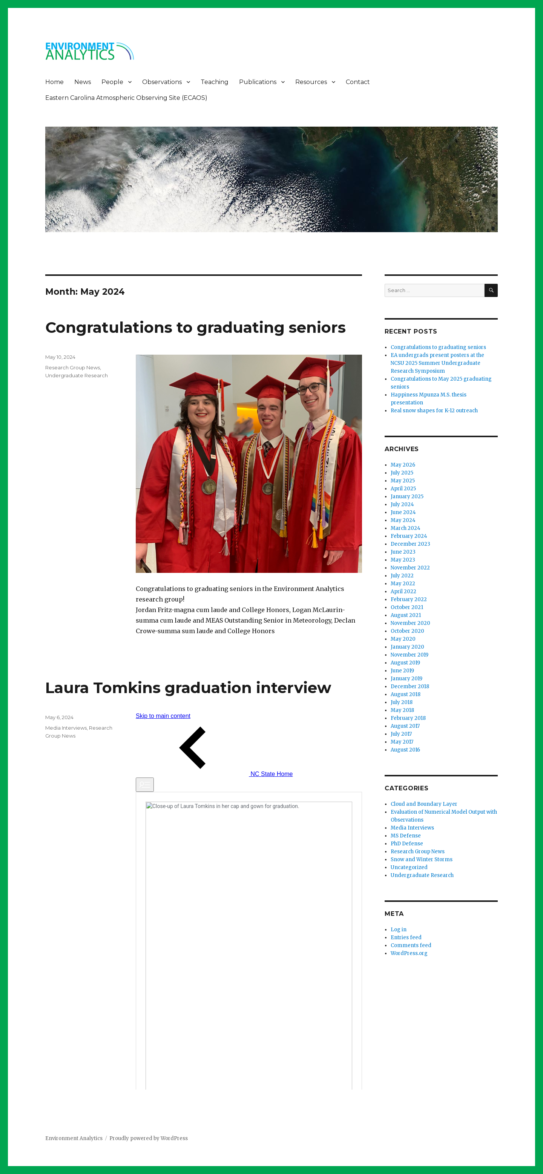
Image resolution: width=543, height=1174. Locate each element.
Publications (257, 82)
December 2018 (410, 686)
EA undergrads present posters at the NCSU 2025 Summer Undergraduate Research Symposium (437, 363)
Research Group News (72, 367)
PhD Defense (407, 843)
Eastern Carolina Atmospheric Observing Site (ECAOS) (126, 97)
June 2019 (402, 670)
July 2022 (402, 575)
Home (54, 82)
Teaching (215, 82)
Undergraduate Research (76, 375)
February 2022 (409, 599)
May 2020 (403, 639)
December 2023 (410, 544)
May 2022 (403, 583)
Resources (311, 82)
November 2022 (410, 568)
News (82, 82)
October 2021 (407, 607)
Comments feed (411, 945)
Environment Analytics (74, 1138)
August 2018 (405, 694)
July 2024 (402, 504)
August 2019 (405, 663)
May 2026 (403, 465)
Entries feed (406, 937)
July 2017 (401, 734)
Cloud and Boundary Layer (424, 804)
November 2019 (409, 655)
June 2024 (403, 512)
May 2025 (403, 481)
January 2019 (406, 678)
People (112, 82)
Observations (162, 82)
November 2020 (410, 623)
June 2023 (403, 552)
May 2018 (402, 710)
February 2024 (409, 536)
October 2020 (407, 631)
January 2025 (407, 496)
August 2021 (406, 615)
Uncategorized (409, 867)
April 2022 (403, 591)
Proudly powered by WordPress (148, 1138)
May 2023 (403, 560)
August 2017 (405, 726)
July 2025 (402, 473)
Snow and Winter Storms (421, 859)
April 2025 (403, 488)
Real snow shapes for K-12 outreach (434, 410)
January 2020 (407, 647)
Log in (398, 929)
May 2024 (403, 520)
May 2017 (402, 742)
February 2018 (408, 718)
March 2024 (405, 528)
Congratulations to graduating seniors (195, 327)
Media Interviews (66, 728)
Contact (358, 82)
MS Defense (406, 836)
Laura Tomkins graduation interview (188, 687)
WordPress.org (409, 953)
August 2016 (405, 750)
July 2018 (402, 702)
